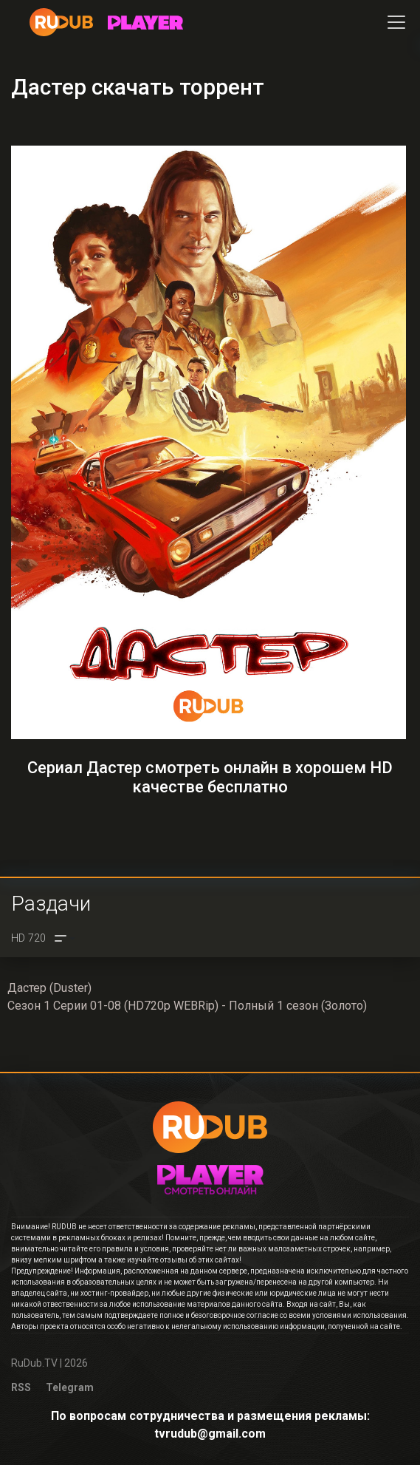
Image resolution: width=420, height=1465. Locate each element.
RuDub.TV (34, 1363)
